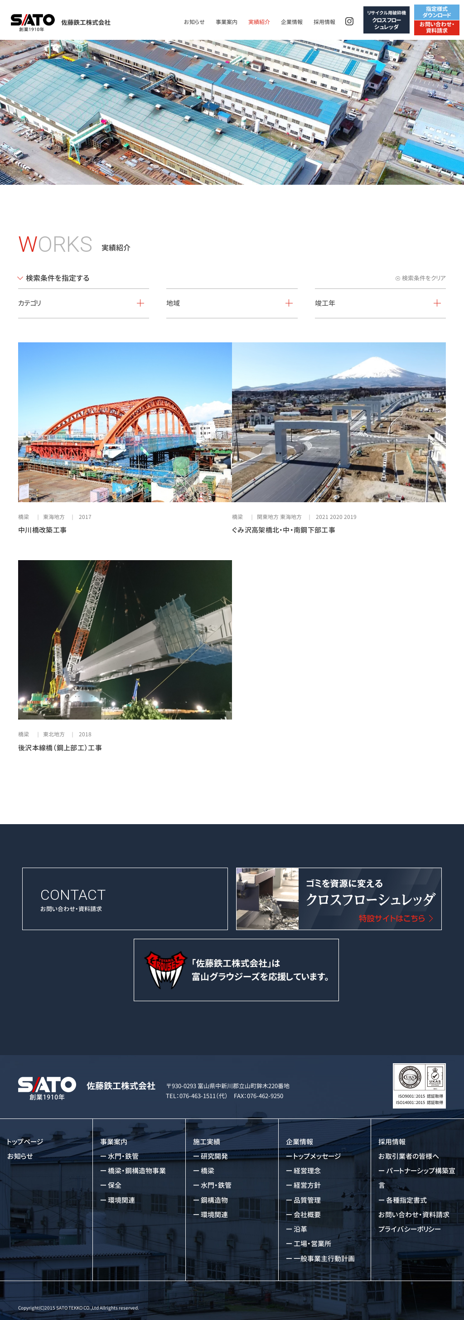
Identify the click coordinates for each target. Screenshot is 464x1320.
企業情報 (292, 22)
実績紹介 (259, 22)
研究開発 (214, 1156)
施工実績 (206, 1142)
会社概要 (307, 1214)
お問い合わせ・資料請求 (437, 27)
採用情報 (324, 22)
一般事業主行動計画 (324, 1258)
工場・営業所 (312, 1243)
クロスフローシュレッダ (386, 20)
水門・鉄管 (123, 1156)
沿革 (300, 1229)
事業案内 (226, 22)
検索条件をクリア (424, 278)
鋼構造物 (214, 1200)
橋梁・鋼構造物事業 (137, 1171)
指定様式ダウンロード (436, 12)
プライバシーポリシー (409, 1229)
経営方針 (307, 1185)
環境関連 (121, 1200)
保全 (114, 1185)
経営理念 (307, 1171)
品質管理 (307, 1200)
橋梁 (207, 1171)
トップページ (25, 1142)
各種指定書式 (406, 1200)
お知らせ (194, 22)
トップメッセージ (317, 1156)
